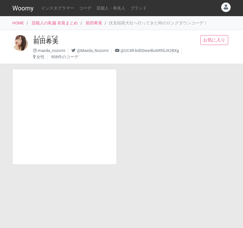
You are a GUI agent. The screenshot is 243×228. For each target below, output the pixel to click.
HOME (18, 23)
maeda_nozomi (51, 50)
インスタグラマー (57, 8)
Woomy (23, 8)
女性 (40, 56)
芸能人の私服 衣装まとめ (55, 23)
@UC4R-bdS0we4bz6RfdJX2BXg (150, 50)
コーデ (85, 8)
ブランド (138, 8)
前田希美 (94, 23)
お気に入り (214, 39)
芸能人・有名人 (111, 8)
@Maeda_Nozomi (93, 50)
